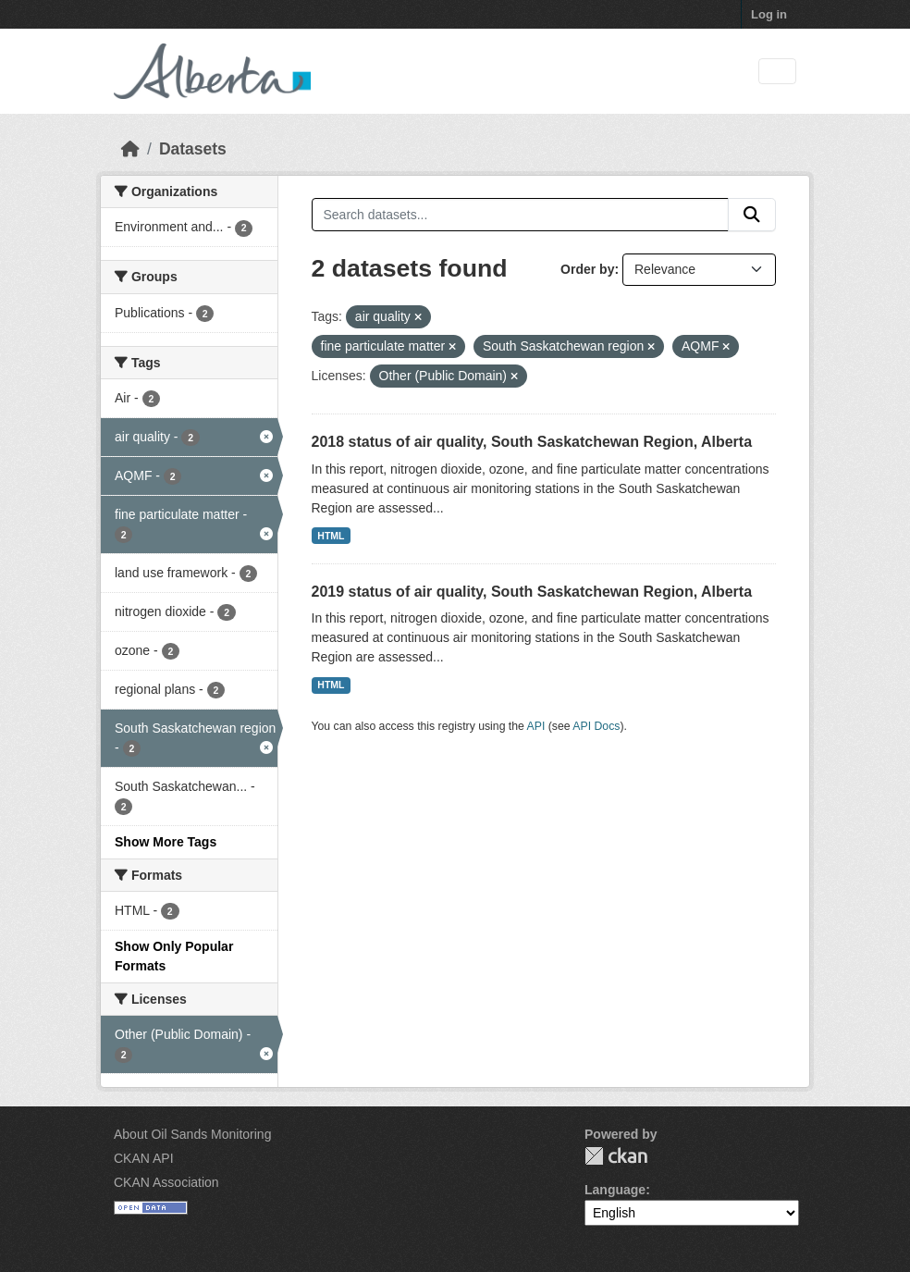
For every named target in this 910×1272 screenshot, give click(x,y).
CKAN (615, 1156)
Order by (587, 269)
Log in (769, 14)
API (536, 726)
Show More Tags (165, 841)
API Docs (596, 726)
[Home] (130, 149)
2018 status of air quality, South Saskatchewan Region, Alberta (532, 442)
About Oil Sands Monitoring (192, 1134)
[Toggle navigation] (777, 71)
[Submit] (752, 214)
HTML (330, 535)
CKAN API (144, 1158)
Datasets (193, 149)
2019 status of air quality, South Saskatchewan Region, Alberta (532, 591)
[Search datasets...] (521, 214)
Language (615, 1189)
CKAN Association (166, 1182)
